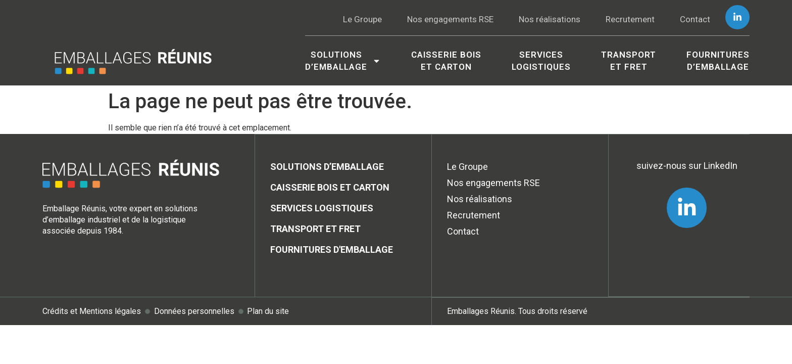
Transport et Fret (628, 61)
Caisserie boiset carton (446, 61)
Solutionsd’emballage (343, 61)
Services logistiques (541, 61)
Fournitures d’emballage (718, 61)
